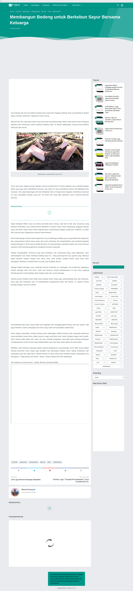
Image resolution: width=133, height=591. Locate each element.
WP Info (14, 5)
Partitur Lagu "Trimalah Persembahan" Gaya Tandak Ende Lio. (71, 480)
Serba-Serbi (76, 5)
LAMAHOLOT (114, 312)
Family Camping (99, 288)
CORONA (98, 285)
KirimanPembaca (100, 300)
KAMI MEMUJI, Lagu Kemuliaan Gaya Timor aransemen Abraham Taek (113, 109)
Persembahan (114, 343)
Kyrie (114, 308)
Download (114, 285)
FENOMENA (114, 288)
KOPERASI (115, 304)
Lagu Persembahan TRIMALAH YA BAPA (112, 164)
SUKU (97, 358)
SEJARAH (113, 355)
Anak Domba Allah (112, 277)
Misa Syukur (114, 323)
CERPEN (114, 281)
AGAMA (96, 277)
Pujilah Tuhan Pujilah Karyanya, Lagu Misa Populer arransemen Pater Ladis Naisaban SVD (112, 154)
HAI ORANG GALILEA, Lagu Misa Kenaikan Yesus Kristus (112, 98)
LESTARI (15, 462)
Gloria (97, 292)
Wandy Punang (27, 489)
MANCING (114, 320)
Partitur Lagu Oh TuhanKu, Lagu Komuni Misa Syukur (113, 120)
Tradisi (26, 5)
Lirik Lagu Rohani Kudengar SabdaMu (26, 479)
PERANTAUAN (113, 339)
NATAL (97, 327)
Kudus (98, 308)
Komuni (115, 300)
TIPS (49, 462)
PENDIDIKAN (34, 462)
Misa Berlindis (99, 323)
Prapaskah (99, 351)
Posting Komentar (15, 28)
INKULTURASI (113, 292)
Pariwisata (45, 5)
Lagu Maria (98, 312)
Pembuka (114, 331)
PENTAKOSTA (114, 335)
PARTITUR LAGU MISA (60, 5)
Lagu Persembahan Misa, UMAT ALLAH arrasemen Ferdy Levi (114, 187)
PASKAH (98, 331)
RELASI (43, 462)
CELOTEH (99, 281)
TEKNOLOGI (113, 358)
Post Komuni (114, 347)
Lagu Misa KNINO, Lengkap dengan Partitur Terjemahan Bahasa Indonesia (114, 88)
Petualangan (35, 5)
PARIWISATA (113, 327)
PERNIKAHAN (98, 343)
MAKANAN (24, 462)
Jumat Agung (99, 296)
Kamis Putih (114, 296)
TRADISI (113, 362)
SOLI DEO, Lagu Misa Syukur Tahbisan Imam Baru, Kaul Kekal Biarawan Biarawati (113, 177)
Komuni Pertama (99, 304)
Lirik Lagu (113, 316)
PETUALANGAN (98, 347)
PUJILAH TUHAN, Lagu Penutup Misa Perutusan (114, 140)
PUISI (115, 351)
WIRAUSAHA (57, 462)
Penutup (97, 339)
